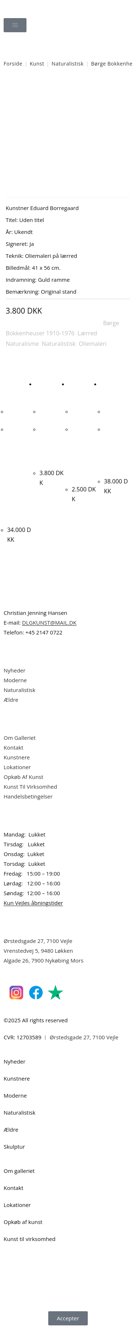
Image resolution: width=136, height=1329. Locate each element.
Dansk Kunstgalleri (36, 7)
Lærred (87, 333)
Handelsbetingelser (28, 796)
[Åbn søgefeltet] (68, 45)
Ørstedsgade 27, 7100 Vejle (38, 940)
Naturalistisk (67, 63)
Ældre (11, 699)
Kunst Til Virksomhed (30, 786)
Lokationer (17, 767)
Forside (13, 63)
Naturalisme (22, 344)
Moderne (15, 680)
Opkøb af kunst (23, 1221)
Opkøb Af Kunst (23, 776)
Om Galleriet (20, 737)
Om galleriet (19, 1170)
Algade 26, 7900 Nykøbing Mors (43, 960)
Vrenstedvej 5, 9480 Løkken (38, 950)
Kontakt (13, 747)
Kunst (37, 63)
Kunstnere (17, 757)
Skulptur (14, 1146)
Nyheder (14, 670)
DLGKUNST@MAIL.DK (49, 622)
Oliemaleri (93, 344)
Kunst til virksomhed (29, 1238)
